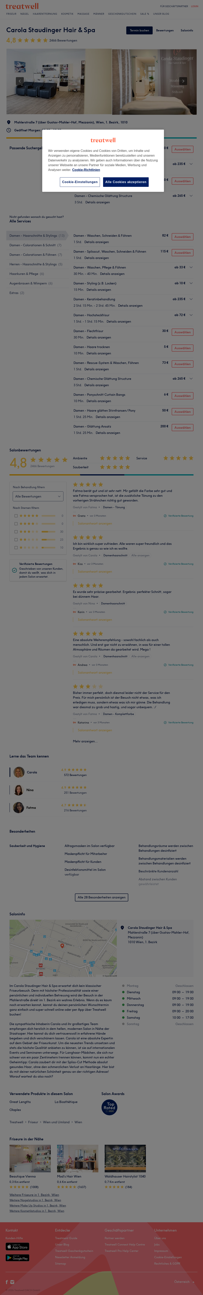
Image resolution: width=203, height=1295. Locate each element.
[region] (103, 161)
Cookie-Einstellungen (80, 182)
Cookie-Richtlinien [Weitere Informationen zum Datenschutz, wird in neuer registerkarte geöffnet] (86, 170)
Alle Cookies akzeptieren (126, 182)
